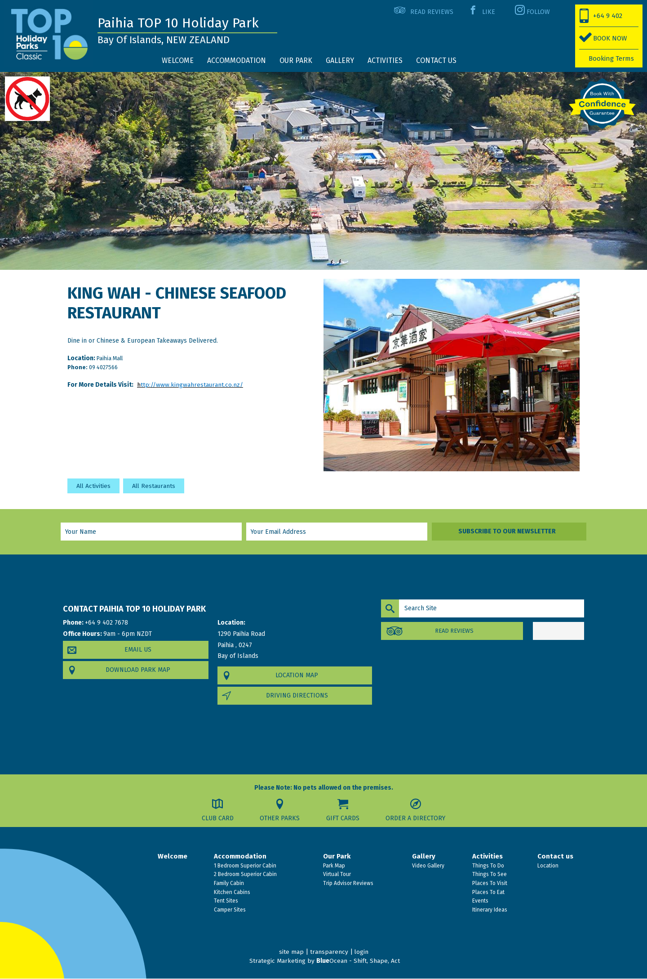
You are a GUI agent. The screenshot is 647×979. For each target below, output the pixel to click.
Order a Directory (417, 818)
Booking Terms (611, 58)
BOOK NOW (610, 38)
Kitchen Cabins (231, 892)
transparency (329, 952)
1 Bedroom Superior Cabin (244, 866)
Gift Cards (343, 818)
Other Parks (280, 818)
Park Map (333, 866)
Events (479, 901)
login (361, 952)
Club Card (217, 818)
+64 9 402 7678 (601, 19)
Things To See (489, 875)
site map (291, 952)
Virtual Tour (336, 875)
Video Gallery (427, 866)
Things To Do (487, 866)
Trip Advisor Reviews (347, 883)
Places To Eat (488, 892)
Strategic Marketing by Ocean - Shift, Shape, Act (324, 961)
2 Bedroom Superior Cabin (245, 875)
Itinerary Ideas (489, 910)
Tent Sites (225, 901)
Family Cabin (228, 883)
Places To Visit (489, 883)
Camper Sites (229, 910)
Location (547, 866)
